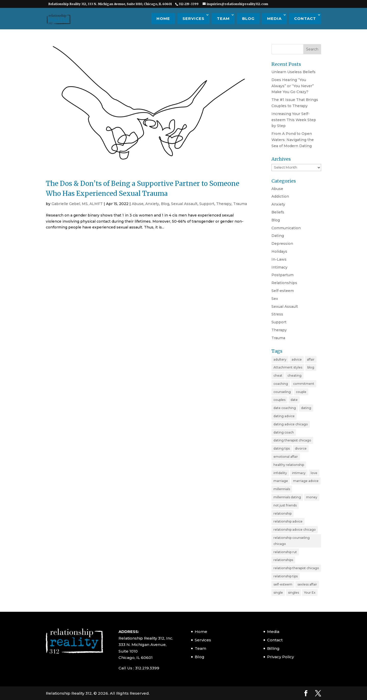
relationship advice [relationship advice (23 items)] (288, 521)
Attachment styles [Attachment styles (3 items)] (287, 367)
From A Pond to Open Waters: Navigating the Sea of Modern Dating (292, 139)
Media (274, 18)
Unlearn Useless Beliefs (293, 72)
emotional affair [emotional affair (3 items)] (285, 457)
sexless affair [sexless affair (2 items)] (307, 584)
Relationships (284, 283)
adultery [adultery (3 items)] (279, 359)
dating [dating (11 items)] (306, 408)
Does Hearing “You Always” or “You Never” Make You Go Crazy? (292, 86)
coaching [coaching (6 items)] (280, 384)
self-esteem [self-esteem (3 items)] (282, 584)
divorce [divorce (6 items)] (301, 448)
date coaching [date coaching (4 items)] (284, 408)
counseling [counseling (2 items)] (282, 392)
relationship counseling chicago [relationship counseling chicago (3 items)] (291, 541)
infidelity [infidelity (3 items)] (280, 473)
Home (163, 18)
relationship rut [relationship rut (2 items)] (285, 552)
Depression (282, 243)
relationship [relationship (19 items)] (282, 513)
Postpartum (282, 275)
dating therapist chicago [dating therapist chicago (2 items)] (292, 440)
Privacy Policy (280, 656)
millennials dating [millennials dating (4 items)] (287, 497)
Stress (277, 314)
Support (206, 203)
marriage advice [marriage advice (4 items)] (306, 481)
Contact (305, 18)
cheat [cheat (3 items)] (277, 375)
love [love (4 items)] (314, 473)
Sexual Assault (184, 203)
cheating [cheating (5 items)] (294, 375)
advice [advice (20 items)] (297, 359)
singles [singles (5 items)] (293, 592)
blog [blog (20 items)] (310, 367)
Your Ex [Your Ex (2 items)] (310, 592)
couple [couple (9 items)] (301, 392)
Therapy (223, 203)
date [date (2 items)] (294, 400)
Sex (274, 298)
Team (223, 18)
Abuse (137, 203)
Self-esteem (282, 290)
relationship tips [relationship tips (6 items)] (285, 576)
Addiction (280, 196)
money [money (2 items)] (311, 497)
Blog (248, 18)
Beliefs (277, 212)
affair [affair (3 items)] (310, 359)
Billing (273, 648)
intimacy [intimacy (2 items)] (299, 473)
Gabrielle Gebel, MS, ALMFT (77, 203)
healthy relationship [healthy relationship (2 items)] (288, 465)
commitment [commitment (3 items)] (303, 384)
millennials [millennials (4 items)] (281, 489)
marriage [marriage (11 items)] (280, 481)
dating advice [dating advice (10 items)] (284, 416)
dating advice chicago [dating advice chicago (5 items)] (290, 424)
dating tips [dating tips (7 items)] (281, 448)
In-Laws (278, 259)
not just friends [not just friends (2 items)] (285, 505)
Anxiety (152, 203)
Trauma (240, 203)
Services (193, 18)
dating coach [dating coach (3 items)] (283, 432)
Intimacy (279, 267)
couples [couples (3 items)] (279, 400)
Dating (277, 235)
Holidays (279, 251)
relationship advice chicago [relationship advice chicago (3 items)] (294, 529)
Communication (286, 228)
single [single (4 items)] (278, 592)
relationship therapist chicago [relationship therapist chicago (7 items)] (296, 568)
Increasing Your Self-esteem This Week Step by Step (293, 119)
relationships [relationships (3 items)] (283, 560)
